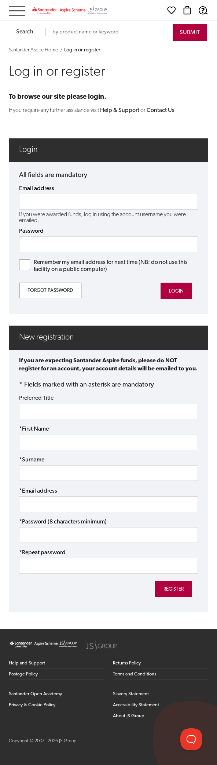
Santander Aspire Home (33, 50)
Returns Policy (127, 663)
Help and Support (27, 663)
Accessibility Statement (136, 705)
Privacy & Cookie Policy (32, 705)
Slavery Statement (131, 694)
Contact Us (160, 110)
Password (31, 231)
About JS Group (128, 716)
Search (24, 32)
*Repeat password (42, 553)
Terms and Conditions (134, 674)
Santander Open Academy (35, 694)
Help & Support (119, 110)
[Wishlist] (171, 10)
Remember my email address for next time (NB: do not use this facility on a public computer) (103, 265)
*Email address (38, 491)
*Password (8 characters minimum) (63, 522)
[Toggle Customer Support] (191, 739)
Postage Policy (23, 674)
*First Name (34, 429)
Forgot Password (50, 290)
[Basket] (187, 10)
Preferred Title (36, 398)
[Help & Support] (203, 10)
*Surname (31, 460)
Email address (36, 189)
